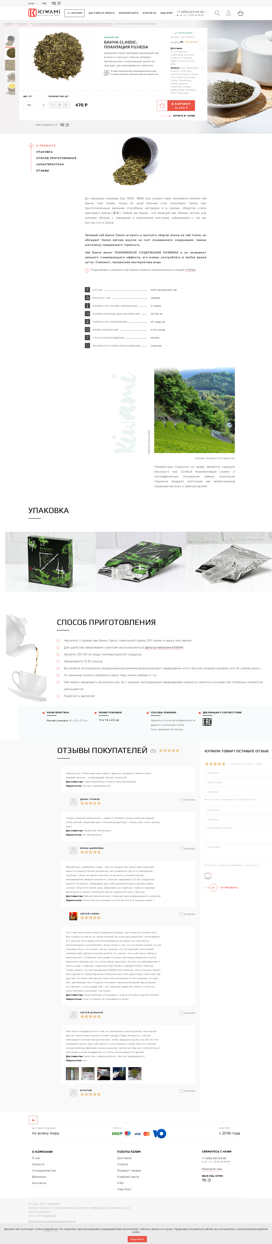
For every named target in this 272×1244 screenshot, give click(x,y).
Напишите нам (212, 1168)
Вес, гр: (27, 96)
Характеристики (50, 164)
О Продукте (46, 145)
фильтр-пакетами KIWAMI (164, 665)
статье (190, 287)
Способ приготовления (56, 158)
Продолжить (137, 1239)
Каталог (22, 24)
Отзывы (175, 42)
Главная (8, 24)
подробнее (50, 1229)
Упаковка (44, 151)
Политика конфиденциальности (52, 1221)
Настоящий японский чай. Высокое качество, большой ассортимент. (72, 24)
